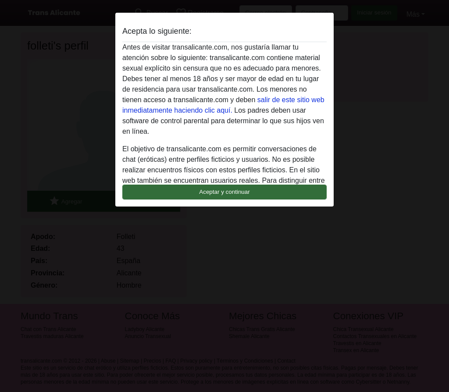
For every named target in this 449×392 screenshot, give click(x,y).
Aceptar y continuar (224, 192)
